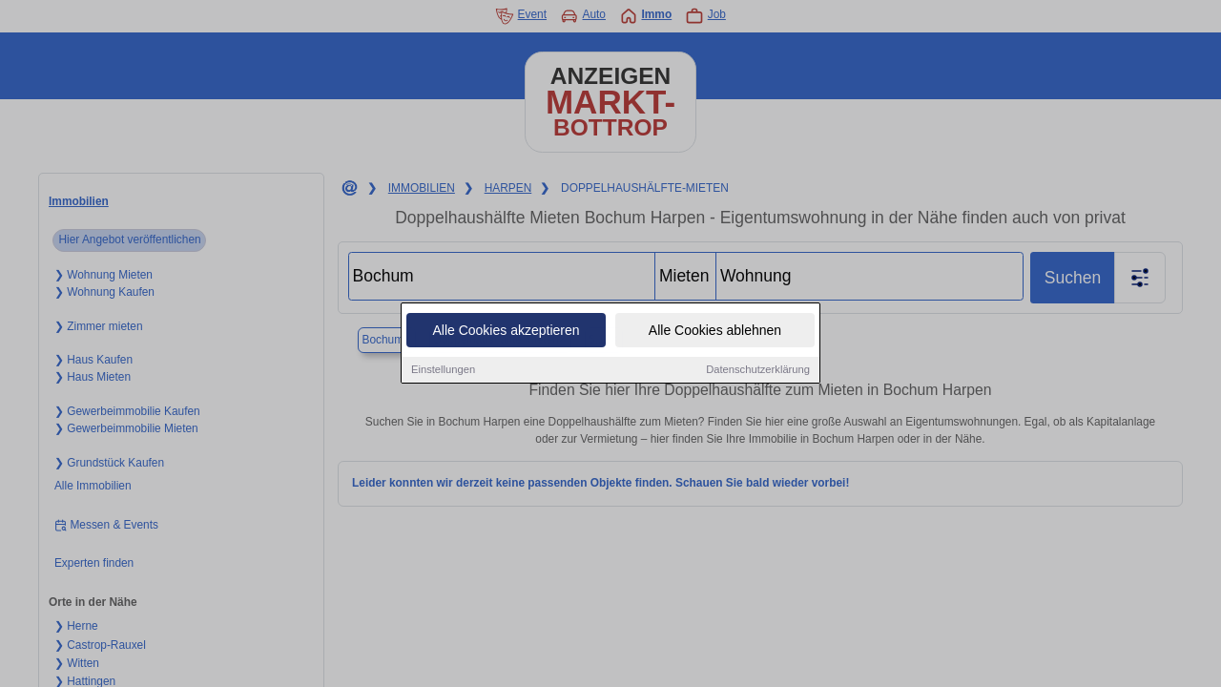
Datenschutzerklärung (758, 370)
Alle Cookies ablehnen (715, 331)
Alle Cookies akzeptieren (505, 331)
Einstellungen (443, 370)
